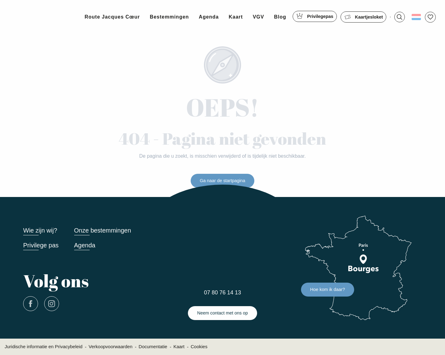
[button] (401, 17)
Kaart (178, 346)
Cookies (199, 346)
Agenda (84, 245)
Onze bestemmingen (102, 230)
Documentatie (153, 346)
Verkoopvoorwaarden (111, 346)
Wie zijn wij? (40, 230)
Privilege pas (41, 245)
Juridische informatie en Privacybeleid (44, 346)
